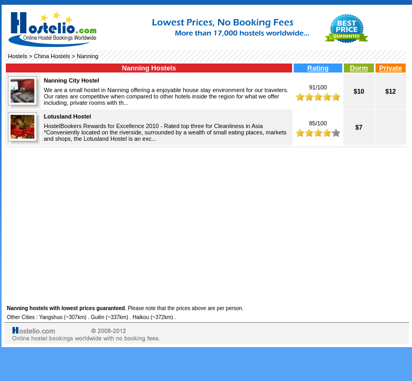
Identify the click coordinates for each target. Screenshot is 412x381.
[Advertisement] (207, 224)
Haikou (141, 317)
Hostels (17, 56)
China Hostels (52, 56)
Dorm (359, 68)
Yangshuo (50, 317)
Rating (318, 68)
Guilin (98, 317)
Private (390, 68)
